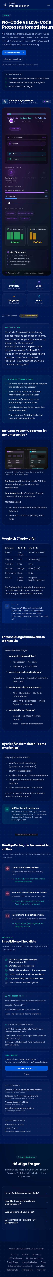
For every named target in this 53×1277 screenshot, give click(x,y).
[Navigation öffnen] (48, 4)
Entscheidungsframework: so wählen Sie (22, 1009)
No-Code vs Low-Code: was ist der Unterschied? (25, 1000)
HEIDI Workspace (16, 1258)
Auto (46, 101)
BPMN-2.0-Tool (11, 1128)
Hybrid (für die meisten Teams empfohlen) (23, 1014)
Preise (26, 1074)
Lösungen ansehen (12, 59)
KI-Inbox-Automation (35, 1258)
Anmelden (40, 1266)
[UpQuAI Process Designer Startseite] (15, 5)
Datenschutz (12, 1270)
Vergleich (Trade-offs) (14, 1005)
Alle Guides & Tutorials (14, 1125)
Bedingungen (27, 1270)
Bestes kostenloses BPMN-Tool (18, 1131)
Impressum (41, 1270)
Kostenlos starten (14, 53)
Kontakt (25, 1254)
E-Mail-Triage (12, 1262)
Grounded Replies (29, 1262)
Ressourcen (37, 1254)
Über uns (14, 1254)
